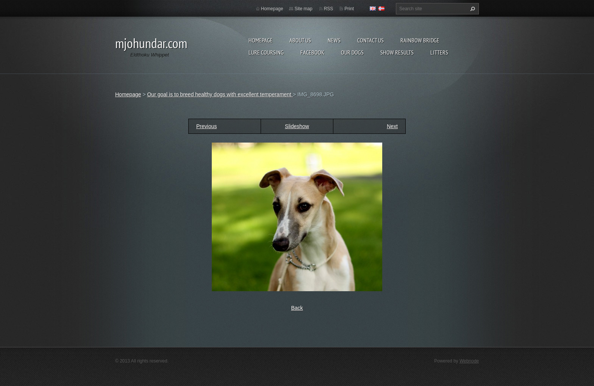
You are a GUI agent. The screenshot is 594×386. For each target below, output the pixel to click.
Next (392, 126)
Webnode (469, 361)
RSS (328, 8)
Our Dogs (352, 52)
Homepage (261, 40)
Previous (206, 126)
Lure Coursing (266, 52)
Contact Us (370, 40)
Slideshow (297, 126)
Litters (439, 52)
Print (349, 8)
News (334, 40)
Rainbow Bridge (419, 40)
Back (297, 308)
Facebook (312, 52)
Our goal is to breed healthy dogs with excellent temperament (219, 94)
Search (471, 8)
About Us (300, 40)
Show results (397, 52)
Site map (303, 8)
